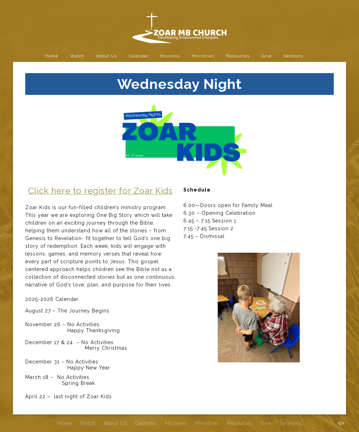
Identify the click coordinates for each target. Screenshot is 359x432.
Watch (77, 55)
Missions (170, 55)
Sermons (293, 55)
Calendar (138, 55)
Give (267, 55)
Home (51, 55)
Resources (238, 55)
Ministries (203, 55)
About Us (106, 55)
